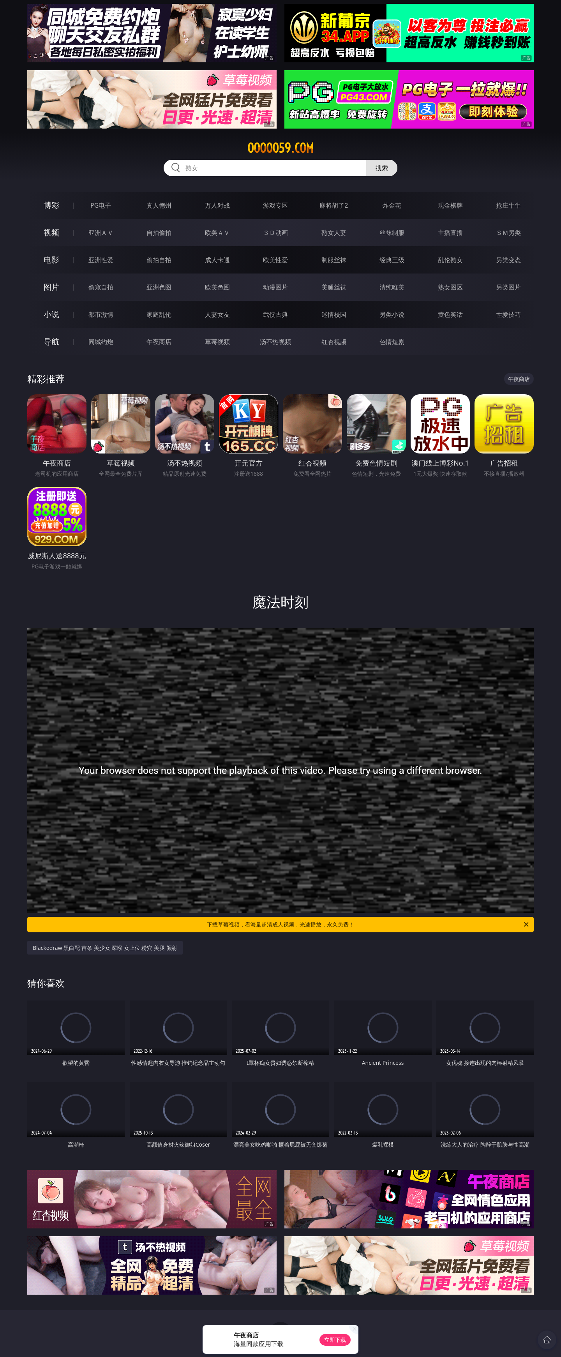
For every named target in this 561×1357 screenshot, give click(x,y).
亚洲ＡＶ (100, 232)
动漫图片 (275, 287)
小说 (51, 314)
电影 (51, 259)
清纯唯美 (391, 287)
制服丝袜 (333, 260)
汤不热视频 (275, 341)
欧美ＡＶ (217, 232)
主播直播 (450, 232)
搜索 (382, 168)
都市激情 (100, 314)
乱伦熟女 (450, 260)
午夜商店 (158, 341)
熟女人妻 (333, 232)
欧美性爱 (275, 260)
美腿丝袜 (333, 287)
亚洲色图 (158, 287)
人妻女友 (217, 314)
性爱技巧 (508, 314)
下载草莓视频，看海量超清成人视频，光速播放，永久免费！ (368, 924)
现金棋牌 (450, 205)
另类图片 (508, 287)
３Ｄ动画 (275, 232)
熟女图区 (450, 287)
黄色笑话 (450, 314)
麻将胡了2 (333, 205)
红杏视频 (333, 341)
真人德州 (158, 205)
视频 (51, 232)
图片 (51, 287)
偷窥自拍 (100, 287)
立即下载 (335, 1339)
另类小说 (391, 314)
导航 (51, 341)
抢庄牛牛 (508, 205)
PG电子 (100, 205)
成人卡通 (217, 260)
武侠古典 (275, 314)
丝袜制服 (391, 232)
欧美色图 (217, 287)
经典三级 (391, 260)
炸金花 (392, 205)
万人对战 (217, 205)
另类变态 (508, 260)
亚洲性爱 (100, 260)
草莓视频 (217, 341)
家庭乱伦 (158, 314)
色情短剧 (391, 341)
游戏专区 (275, 205)
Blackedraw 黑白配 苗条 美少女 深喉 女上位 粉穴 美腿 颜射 (105, 947)
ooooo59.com (280, 148)
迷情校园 (333, 314)
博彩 (51, 205)
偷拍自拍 (158, 260)
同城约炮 (100, 341)
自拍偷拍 (158, 232)
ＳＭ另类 (508, 232)
